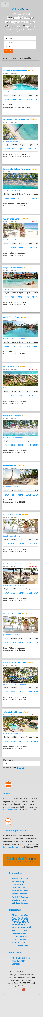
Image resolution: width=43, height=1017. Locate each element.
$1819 (29, 99)
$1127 (27, 198)
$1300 (21, 99)
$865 (13, 445)
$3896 (36, 692)
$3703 (36, 642)
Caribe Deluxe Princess (12, 317)
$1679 (22, 149)
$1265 (21, 543)
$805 (20, 198)
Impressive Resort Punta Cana (15, 70)
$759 (7, 543)
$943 (20, 297)
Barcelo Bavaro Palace (12, 514)
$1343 (14, 149)
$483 (7, 198)
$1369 (27, 395)
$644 (13, 198)
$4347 (36, 741)
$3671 (36, 247)
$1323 (21, 642)
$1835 (29, 247)
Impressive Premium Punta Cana (16, 119)
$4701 (37, 149)
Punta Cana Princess (11, 366)
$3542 (36, 543)
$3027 (35, 445)
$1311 (21, 247)
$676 (7, 494)
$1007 (7, 149)
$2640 (34, 297)
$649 (7, 445)
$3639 (36, 99)
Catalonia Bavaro (10, 465)
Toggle (5, 5)
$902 (13, 494)
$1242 (13, 741)
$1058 (13, 642)
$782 (13, 395)
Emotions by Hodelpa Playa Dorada (17, 169)
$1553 (21, 741)
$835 (7, 692)
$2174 (29, 741)
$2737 (34, 395)
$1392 (21, 692)
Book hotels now (10, 810)
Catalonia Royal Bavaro (12, 712)
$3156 (35, 494)
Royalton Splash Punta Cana (14, 663)
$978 (20, 395)
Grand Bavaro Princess (12, 416)
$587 (7, 395)
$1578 (28, 494)
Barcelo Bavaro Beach (12, 218)
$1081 (20, 445)
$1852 (29, 642)
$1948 (29, 692)
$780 (7, 99)
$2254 (34, 198)
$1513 (28, 445)
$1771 (29, 543)
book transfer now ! (11, 847)
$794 (7, 642)
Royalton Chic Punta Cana (13, 564)
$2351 (30, 149)
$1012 (13, 543)
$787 (7, 247)
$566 (7, 297)
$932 (7, 741)
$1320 (27, 297)
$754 (13, 297)
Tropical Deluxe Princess (13, 268)
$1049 (13, 247)
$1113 (13, 692)
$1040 (13, 99)
